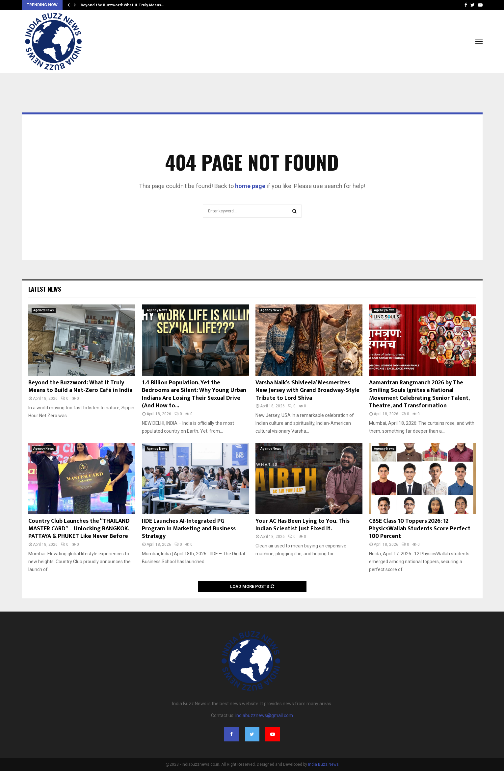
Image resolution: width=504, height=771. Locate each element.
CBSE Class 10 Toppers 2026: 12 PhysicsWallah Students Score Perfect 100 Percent (419, 529)
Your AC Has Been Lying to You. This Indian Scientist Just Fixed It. (302, 525)
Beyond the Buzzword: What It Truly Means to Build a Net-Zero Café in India (80, 386)
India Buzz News (323, 764)
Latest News (44, 289)
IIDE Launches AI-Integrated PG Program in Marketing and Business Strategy (189, 529)
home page (250, 185)
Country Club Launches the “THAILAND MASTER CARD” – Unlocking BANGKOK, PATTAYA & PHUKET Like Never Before (79, 529)
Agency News (43, 310)
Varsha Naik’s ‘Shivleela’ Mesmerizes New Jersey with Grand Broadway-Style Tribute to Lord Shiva (307, 390)
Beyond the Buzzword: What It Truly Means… (122, 5)
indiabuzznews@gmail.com (264, 715)
